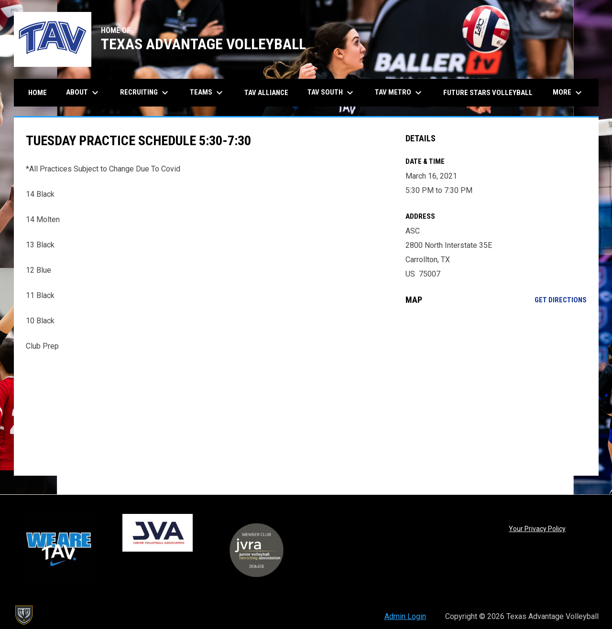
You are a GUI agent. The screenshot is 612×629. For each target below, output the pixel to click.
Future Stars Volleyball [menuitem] (488, 92)
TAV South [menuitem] (331, 92)
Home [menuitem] (37, 92)
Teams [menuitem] (207, 92)
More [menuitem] (568, 92)
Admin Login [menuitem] (405, 616)
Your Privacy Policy (537, 529)
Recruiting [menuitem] (145, 92)
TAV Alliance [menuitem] (266, 92)
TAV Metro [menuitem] (399, 92)
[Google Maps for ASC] (496, 390)
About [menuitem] (83, 92)
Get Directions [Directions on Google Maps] (561, 300)
